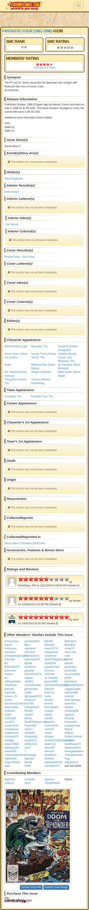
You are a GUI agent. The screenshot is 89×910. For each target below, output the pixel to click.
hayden (8, 674)
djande (28, 663)
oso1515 (9, 721)
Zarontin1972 (52, 765)
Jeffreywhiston (12, 681)
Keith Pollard (11, 191)
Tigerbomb (10, 758)
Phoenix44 (70, 721)
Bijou (27, 644)
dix (6, 663)
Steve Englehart (13, 178)
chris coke (70, 652)
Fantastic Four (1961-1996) (27, 31)
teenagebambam (74, 751)
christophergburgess (16, 655)
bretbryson (10, 648)
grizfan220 (70, 670)
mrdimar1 (9, 710)
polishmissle (11, 725)
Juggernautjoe (72, 688)
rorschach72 (11, 736)
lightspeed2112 (33, 696)
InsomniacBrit (72, 674)
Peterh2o (49, 721)
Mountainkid (51, 707)
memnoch (70, 703)
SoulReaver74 (72, 744)
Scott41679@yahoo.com (58, 740)
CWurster (9, 659)
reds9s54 (30, 732)
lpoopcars (30, 699)
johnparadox (11, 641)
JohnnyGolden (33, 685)
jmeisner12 (70, 681)
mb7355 (29, 703)
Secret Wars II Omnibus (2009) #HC (24, 543)
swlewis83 (10, 751)
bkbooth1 (49, 644)
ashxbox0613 (32, 641)
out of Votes (44, 67)
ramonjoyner (11, 729)
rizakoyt (68, 732)
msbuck (48, 710)
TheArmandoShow (15, 754)
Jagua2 (29, 677)
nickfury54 (10, 718)
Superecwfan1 (72, 747)
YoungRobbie (52, 782)
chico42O (30, 652)
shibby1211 (31, 744)
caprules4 (30, 648)
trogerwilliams (12, 762)
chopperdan (51, 652)
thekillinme (50, 754)
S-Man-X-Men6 (73, 736)
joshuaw (9, 688)
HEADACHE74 (33, 674)
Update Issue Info (31, 887)
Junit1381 (10, 692)
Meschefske (11, 707)
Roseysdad (31, 736)
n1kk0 (7, 714)
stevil (27, 747)
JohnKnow (10, 685)
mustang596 (71, 710)
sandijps (9, 740)
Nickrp (28, 718)
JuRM (28, 692)
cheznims (9, 652)
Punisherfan (51, 725)
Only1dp (69, 718)
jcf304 (67, 677)
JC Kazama (51, 677)
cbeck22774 (51, 648)
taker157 (49, 751)
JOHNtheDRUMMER (56, 685)
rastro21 (49, 729)
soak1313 (49, 744)
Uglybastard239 (53, 762)
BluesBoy (69, 644)
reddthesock (11, 732)
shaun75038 (11, 744)
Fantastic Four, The (42, 396)
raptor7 (29, 729)
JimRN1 (29, 681)
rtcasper (49, 736)
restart (48, 732)
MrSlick (29, 710)
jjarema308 (50, 681)
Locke (47, 696)
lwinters (48, 699)
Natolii (47, 714)
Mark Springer (72, 699)
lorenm (8, 699)
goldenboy (70, 666)
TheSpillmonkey (73, 754)
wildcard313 (71, 762)
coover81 (30, 779)
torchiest (49, 758)
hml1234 (49, 674)
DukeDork (50, 663)
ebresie (68, 663)
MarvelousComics (14, 703)
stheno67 (49, 747)
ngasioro (69, 714)
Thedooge (30, 754)
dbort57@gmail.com (55, 659)
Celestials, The (12, 396)
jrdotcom (49, 688)
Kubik (7, 364)
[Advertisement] (44, 19)
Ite (5, 677)
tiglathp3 (29, 758)
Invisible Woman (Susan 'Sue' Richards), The (67, 357)
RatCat (68, 729)
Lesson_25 (10, 696)
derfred (68, 659)
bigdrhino (9, 779)
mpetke (68, 707)
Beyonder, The (39, 346)
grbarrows (10, 670)
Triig (66, 758)
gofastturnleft (51, 666)
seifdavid (69, 740)
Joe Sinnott (12, 224)
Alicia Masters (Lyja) (16, 346)
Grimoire (49, 670)
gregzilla (29, 670)
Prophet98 (30, 725)
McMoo (48, 703)
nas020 (29, 714)
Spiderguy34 (11, 747)
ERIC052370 (11, 666)
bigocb (8, 644)
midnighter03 (32, 707)
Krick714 (49, 692)
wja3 (7, 765)
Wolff (27, 765)
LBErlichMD (71, 692)
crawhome (50, 655)
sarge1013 (31, 740)
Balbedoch (70, 641)
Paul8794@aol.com (36, 721)
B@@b (48, 641)
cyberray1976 (32, 659)
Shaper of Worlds (41, 372)
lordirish (68, 696)
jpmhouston (31, 688)
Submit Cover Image (56, 887)
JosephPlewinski (73, 685)
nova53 (48, 718)
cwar (67, 655)
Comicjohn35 (32, 655)
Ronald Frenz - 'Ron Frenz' (19, 256)
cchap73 (69, 648)
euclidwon (30, 666)
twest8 (28, 762)
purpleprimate (72, 725)
